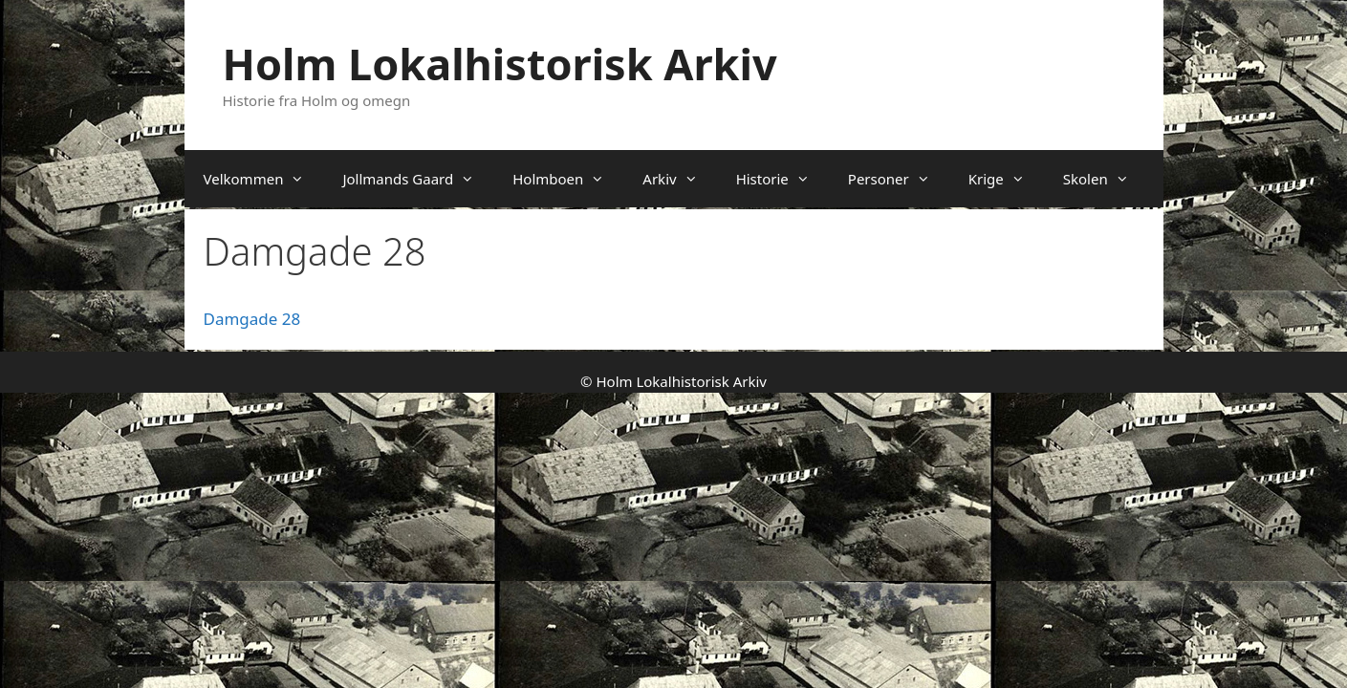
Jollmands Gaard (417, 178)
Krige (1006, 178)
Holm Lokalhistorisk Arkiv (500, 63)
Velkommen (264, 178)
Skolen (1105, 178)
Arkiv (679, 178)
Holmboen (567, 178)
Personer (898, 178)
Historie (782, 178)
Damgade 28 (252, 319)
